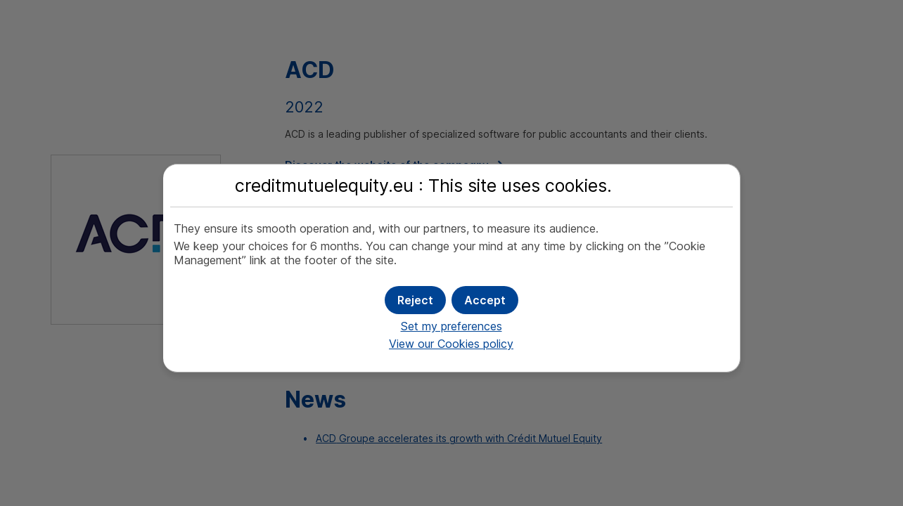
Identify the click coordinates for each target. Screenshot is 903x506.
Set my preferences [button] (451, 326)
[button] (485, 300)
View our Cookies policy (451, 344)
